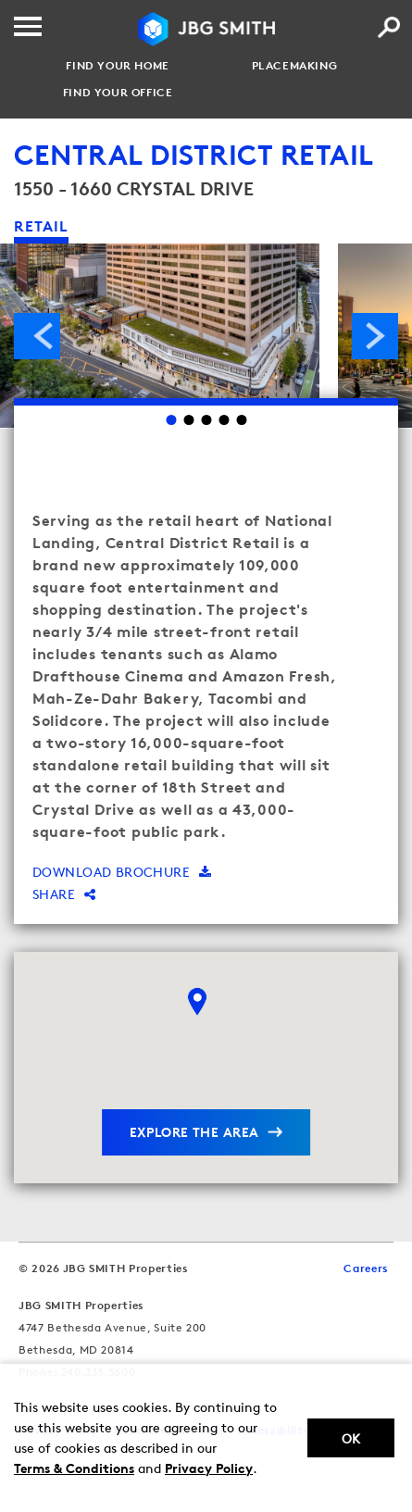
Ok (351, 1438)
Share (64, 894)
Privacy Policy (209, 1468)
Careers (366, 1268)
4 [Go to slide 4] (223, 420)
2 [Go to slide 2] (188, 420)
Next (375, 336)
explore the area (194, 1132)
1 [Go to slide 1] (171, 420)
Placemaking (295, 65)
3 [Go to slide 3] (206, 420)
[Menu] (28, 26)
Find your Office (118, 92)
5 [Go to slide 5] (241, 420)
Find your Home (117, 65)
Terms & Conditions (74, 1468)
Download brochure (122, 872)
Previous (37, 336)
